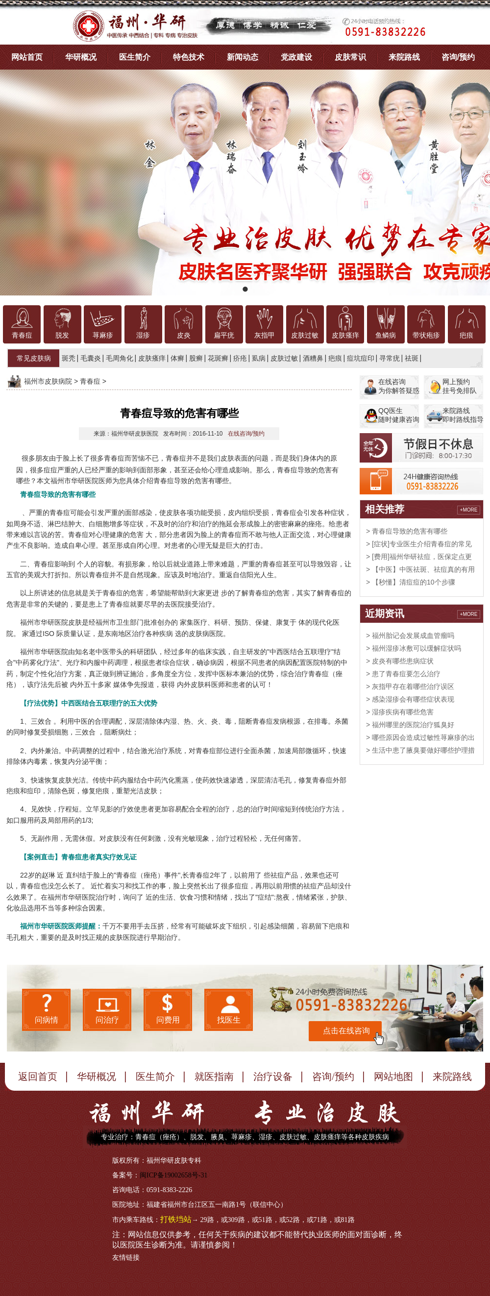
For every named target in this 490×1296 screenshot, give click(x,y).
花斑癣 (218, 358)
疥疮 (240, 358)
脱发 (62, 335)
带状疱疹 (426, 335)
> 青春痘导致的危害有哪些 (406, 531)
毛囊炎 (90, 358)
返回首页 (37, 1076)
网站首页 (27, 57)
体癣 (177, 358)
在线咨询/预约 (246, 433)
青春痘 (22, 335)
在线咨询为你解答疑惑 (398, 386)
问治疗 (107, 1020)
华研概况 (81, 57)
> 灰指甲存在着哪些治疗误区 (410, 686)
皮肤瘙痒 (345, 335)
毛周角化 (119, 358)
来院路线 (404, 57)
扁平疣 (224, 335)
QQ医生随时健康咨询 (398, 415)
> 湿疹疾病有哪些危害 (400, 712)
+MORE (469, 510)
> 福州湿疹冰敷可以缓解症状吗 (413, 648)
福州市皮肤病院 (48, 381)
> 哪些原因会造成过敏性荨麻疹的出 (420, 737)
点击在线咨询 (346, 1031)
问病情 (46, 1020)
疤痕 (466, 335)
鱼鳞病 (385, 335)
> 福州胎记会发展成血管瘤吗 (410, 635)
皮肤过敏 (304, 335)
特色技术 (188, 57)
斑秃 (68, 358)
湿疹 (143, 335)
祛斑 (411, 358)
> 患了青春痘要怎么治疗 (403, 674)
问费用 (168, 1020)
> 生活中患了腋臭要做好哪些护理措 (420, 750)
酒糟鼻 (313, 358)
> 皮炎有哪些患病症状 (400, 661)
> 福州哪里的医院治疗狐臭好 (410, 725)
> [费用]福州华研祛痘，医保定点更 (419, 557)
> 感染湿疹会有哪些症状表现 (410, 699)
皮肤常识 (350, 57)
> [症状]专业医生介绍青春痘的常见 (419, 544)
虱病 (259, 358)
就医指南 (214, 1076)
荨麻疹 (103, 335)
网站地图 (393, 1076)
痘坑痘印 (360, 358)
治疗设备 (273, 1076)
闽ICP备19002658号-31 (173, 1175)
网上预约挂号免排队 (459, 386)
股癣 (196, 358)
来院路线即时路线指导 (463, 415)
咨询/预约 (458, 57)
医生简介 (134, 57)
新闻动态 (242, 57)
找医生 (229, 1020)
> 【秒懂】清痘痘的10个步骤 (410, 582)
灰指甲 (264, 335)
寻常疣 (389, 358)
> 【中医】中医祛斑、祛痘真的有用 (420, 569)
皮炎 (184, 335)
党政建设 (296, 57)
